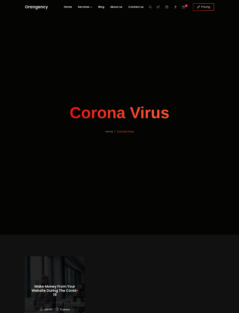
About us (116, 7)
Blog (101, 7)
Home (68, 7)
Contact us (136, 7)
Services (85, 7)
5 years (63, 309)
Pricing (203, 7)
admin (46, 309)
